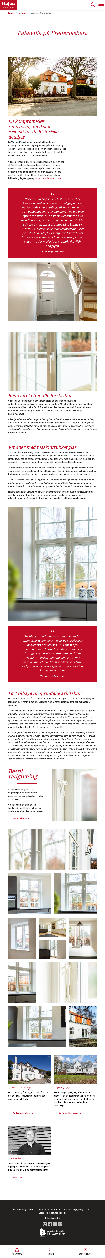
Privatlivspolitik (52, 1218)
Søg (93, 5)
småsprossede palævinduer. (48, 178)
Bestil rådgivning (86, 1251)
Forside (11, 13)
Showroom (17, 1251)
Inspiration (22, 13)
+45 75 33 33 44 (47, 1209)
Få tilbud (50, 1251)
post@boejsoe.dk (57, 1213)
